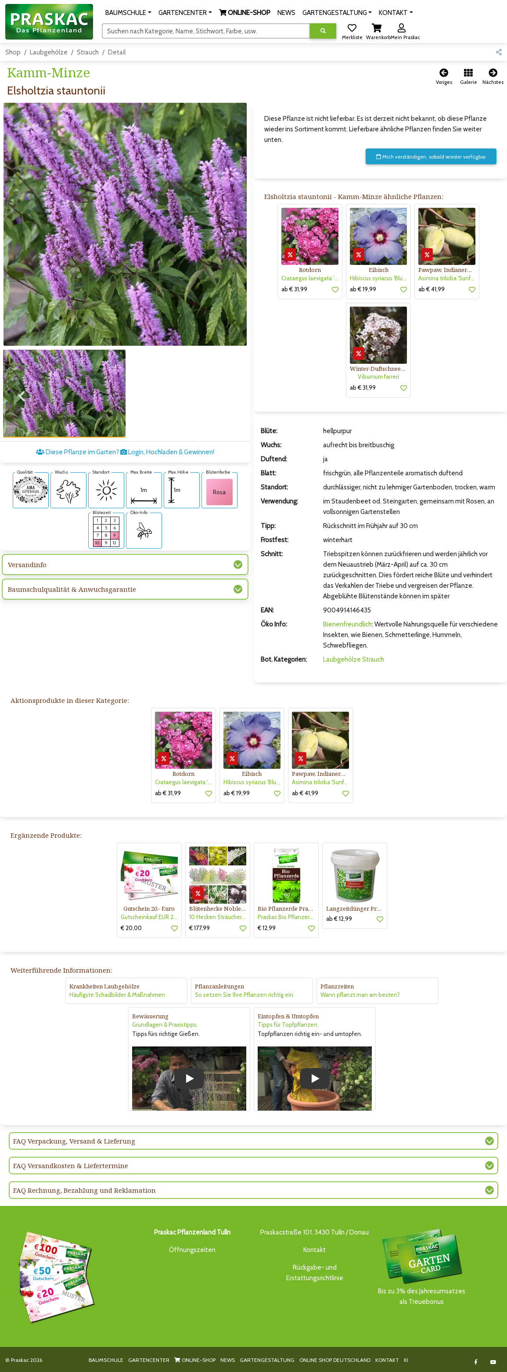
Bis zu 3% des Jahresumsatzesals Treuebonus (421, 1266)
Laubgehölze (49, 52)
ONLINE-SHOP (195, 1360)
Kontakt (314, 1250)
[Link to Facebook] (476, 1362)
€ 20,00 (131, 927)
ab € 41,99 (431, 289)
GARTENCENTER (148, 1360)
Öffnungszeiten (192, 1250)
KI (406, 1360)
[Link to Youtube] (493, 1362)
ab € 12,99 (339, 918)
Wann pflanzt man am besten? (360, 994)
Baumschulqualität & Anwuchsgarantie (72, 581)
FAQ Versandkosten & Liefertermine (70, 1165)
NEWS (227, 1360)
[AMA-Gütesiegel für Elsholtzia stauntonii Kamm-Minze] (30, 481)
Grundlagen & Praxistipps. (165, 1024)
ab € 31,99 (294, 289)
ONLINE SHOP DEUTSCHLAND (334, 1360)
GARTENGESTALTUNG (267, 1360)
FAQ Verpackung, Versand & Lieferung (74, 1141)
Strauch (88, 52)
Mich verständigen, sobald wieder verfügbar (431, 156)
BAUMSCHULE (106, 1360)
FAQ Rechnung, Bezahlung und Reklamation (84, 1190)
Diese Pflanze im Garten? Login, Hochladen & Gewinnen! (125, 444)
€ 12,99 (267, 927)
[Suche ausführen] (323, 31)
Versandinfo (27, 556)
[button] (128, 13)
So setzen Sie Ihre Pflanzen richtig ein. (245, 994)
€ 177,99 (199, 927)
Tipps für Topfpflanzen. (288, 1024)
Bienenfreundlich (347, 624)
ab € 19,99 (363, 289)
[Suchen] (206, 30)
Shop (13, 52)
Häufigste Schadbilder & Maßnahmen (117, 994)
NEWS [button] (286, 13)
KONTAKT (387, 1360)
